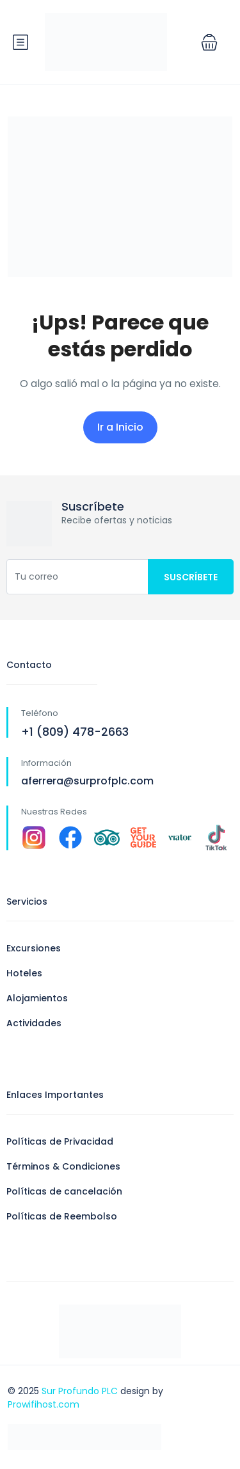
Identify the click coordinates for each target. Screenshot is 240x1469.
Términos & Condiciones (63, 1166)
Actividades (33, 1023)
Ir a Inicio (120, 427)
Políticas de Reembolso (61, 1216)
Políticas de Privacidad (59, 1141)
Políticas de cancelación (64, 1191)
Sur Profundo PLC (80, 1391)
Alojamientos (37, 998)
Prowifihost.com (43, 1404)
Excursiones (33, 948)
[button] (209, 42)
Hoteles (24, 973)
